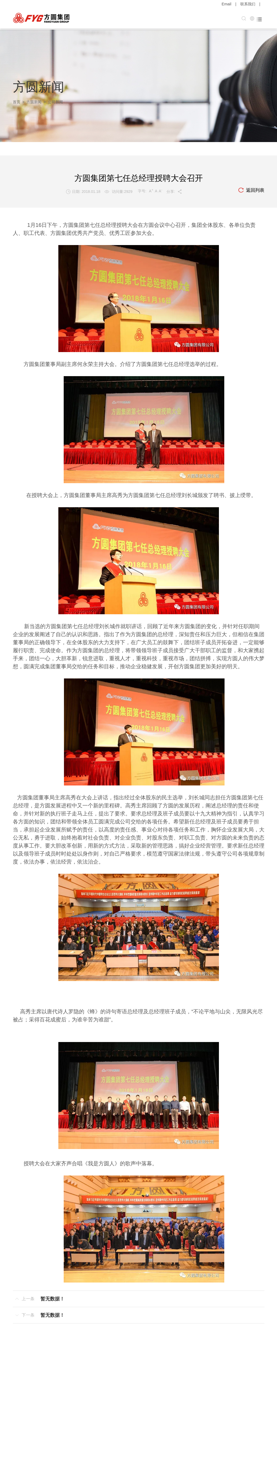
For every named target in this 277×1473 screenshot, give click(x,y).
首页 (16, 100)
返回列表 (250, 189)
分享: (174, 190)
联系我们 (247, 4)
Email (226, 4)
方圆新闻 (33, 100)
